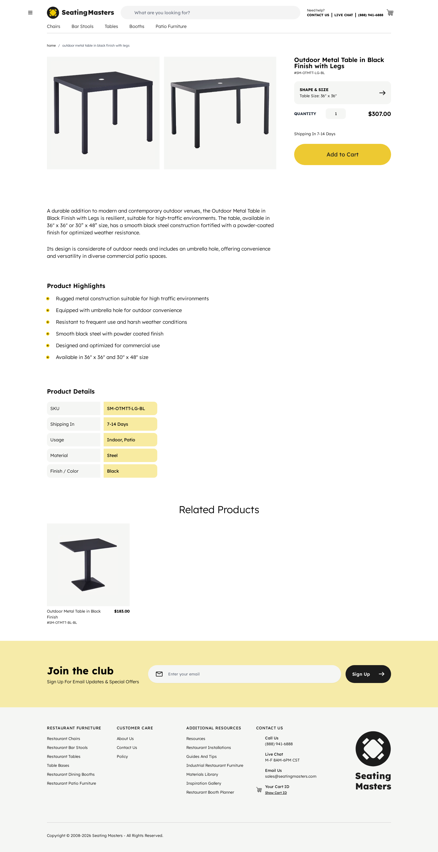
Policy (122, 756)
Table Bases (58, 765)
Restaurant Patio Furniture (71, 783)
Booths (136, 26)
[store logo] (80, 12)
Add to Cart (343, 154)
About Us (125, 738)
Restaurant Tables (63, 756)
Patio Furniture (171, 26)
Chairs (53, 26)
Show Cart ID (276, 793)
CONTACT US (318, 15)
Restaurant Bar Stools (67, 747)
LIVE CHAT (343, 15)
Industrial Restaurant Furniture (214, 765)
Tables (111, 26)
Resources (195, 738)
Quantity (305, 113)
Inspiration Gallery (203, 783)
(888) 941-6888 (370, 15)
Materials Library (202, 774)
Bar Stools (83, 26)
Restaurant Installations (208, 747)
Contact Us (127, 747)
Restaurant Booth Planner (210, 792)
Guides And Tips (201, 756)
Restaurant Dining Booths (71, 774)
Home (51, 45)
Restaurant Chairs (63, 738)
